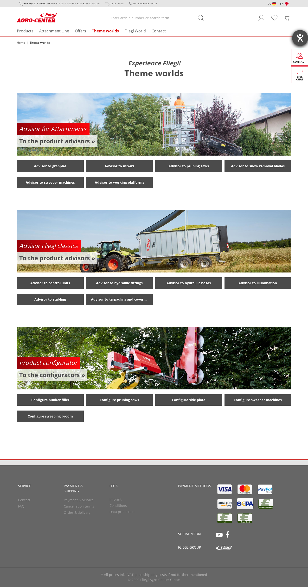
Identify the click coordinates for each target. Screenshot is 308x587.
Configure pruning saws (119, 400)
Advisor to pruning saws (188, 166)
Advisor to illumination (257, 283)
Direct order (117, 3)
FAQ (21, 506)
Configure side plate (188, 400)
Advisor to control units (50, 283)
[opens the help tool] (300, 38)
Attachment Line (54, 31)
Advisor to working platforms (119, 182)
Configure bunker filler (50, 400)
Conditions (118, 505)
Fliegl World (135, 31)
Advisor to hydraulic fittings (119, 283)
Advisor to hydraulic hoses (189, 283)
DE (269, 3)
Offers (80, 31)
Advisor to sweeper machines (50, 182)
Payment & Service (79, 500)
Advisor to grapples (50, 166)
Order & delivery (77, 512)
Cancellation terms (79, 506)
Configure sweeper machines (258, 400)
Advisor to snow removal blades (258, 166)
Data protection (122, 511)
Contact (159, 31)
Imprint (115, 499)
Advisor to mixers (119, 166)
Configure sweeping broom (50, 416)
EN (281, 3)
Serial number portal (145, 3)
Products (25, 31)
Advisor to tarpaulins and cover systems (122, 299)
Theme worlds (105, 31)
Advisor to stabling (50, 299)
